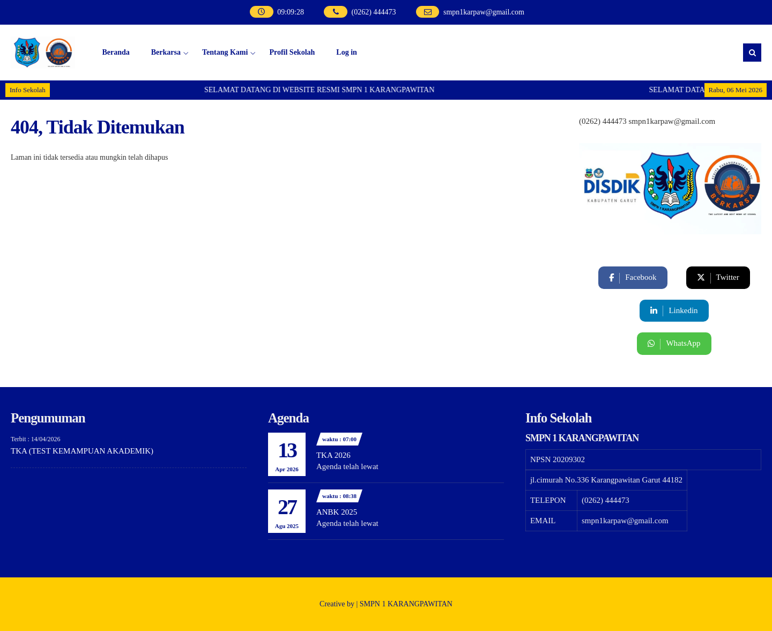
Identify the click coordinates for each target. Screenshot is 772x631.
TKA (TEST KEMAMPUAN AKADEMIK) (82, 451)
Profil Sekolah (292, 52)
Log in (346, 52)
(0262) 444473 (362, 12)
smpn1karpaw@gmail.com (472, 12)
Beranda (115, 52)
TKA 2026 (333, 455)
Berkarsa (166, 52)
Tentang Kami (225, 52)
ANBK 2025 (336, 512)
